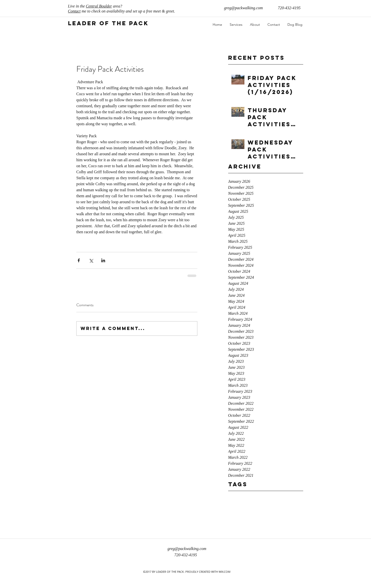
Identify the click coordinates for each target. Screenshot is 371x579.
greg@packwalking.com (243, 8)
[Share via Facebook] (78, 260)
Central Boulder (99, 6)
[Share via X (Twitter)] (91, 260)
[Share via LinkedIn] (103, 260)
